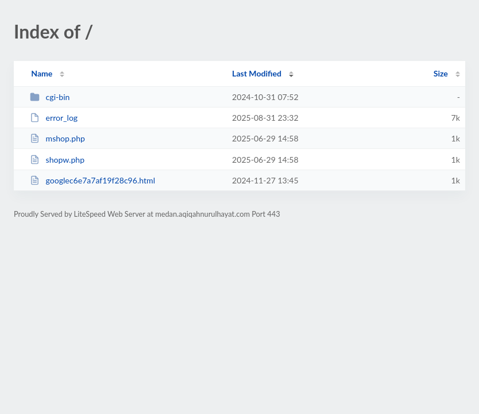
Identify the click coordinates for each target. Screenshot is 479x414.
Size (441, 73)
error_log (54, 117)
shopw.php (57, 159)
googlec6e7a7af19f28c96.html (92, 180)
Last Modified (256, 73)
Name (41, 73)
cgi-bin (49, 97)
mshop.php (57, 138)
